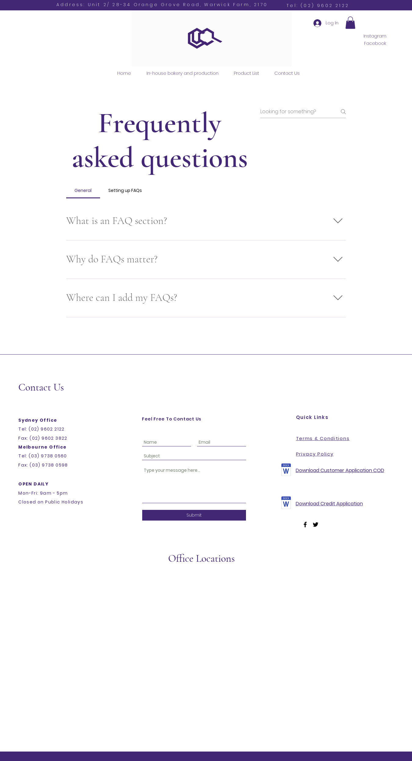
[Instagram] (375, 36)
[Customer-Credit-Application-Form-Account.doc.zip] (286, 503)
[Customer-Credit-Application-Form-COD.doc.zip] (286, 470)
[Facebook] (375, 43)
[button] (350, 22)
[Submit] (194, 515)
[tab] (83, 190)
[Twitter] (315, 524)
